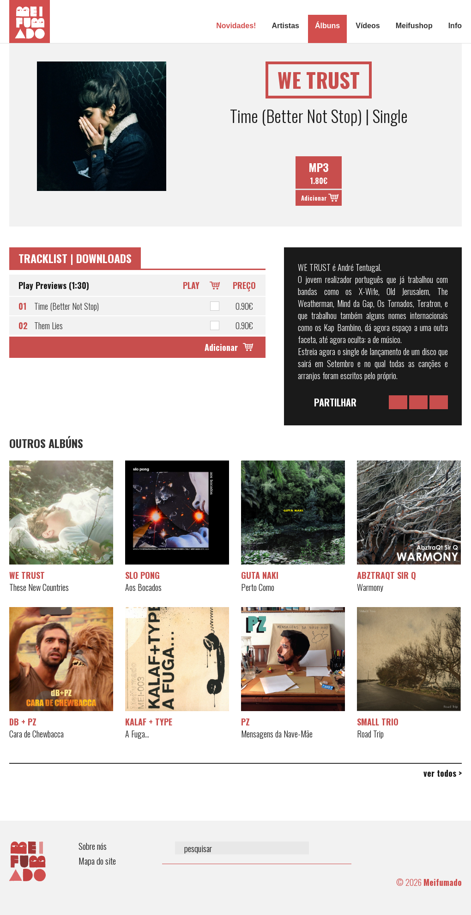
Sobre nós (92, 845)
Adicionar (314, 198)
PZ (245, 722)
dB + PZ (22, 722)
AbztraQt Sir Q (386, 575)
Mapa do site (97, 860)
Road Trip (370, 734)
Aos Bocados (143, 587)
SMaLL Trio (378, 722)
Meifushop (414, 26)
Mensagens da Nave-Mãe (277, 734)
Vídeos (368, 26)
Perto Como (257, 587)
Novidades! (236, 26)
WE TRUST (27, 575)
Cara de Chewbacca (36, 734)
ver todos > (442, 773)
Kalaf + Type (148, 722)
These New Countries (39, 587)
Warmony (370, 587)
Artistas (285, 26)
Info (455, 26)
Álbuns (327, 26)
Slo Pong (142, 575)
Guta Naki (259, 575)
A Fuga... (137, 734)
